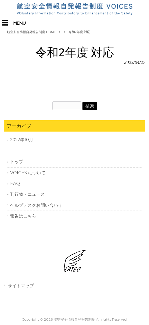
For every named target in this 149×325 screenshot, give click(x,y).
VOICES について (27, 172)
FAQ (15, 183)
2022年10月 (21, 139)
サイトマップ (21, 285)
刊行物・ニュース (27, 194)
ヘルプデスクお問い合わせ (36, 205)
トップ (16, 161)
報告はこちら (23, 216)
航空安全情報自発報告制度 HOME (31, 32)
